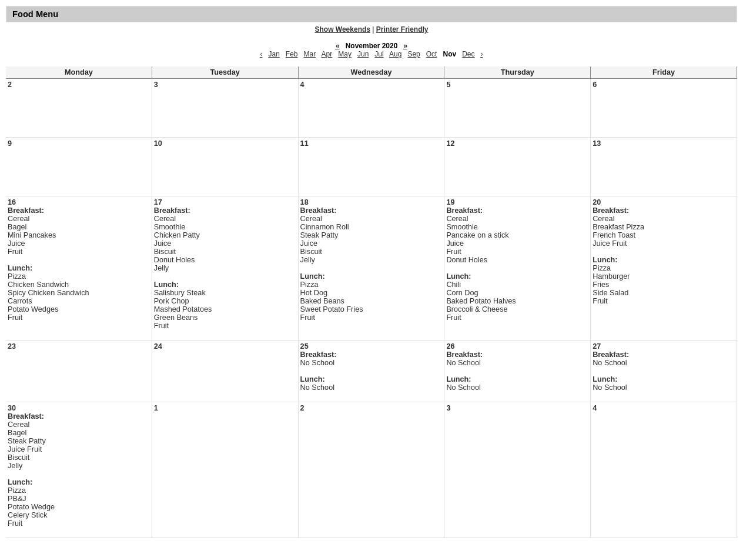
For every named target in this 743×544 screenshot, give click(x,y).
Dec (468, 54)
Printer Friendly (402, 29)
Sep (413, 54)
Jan (273, 54)
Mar (310, 54)
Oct (431, 54)
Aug (395, 54)
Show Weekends (342, 29)
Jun (363, 54)
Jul (378, 54)
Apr (327, 54)
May (345, 54)
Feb (292, 54)
